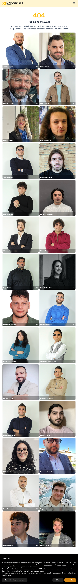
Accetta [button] (70, 580)
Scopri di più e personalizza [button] (14, 580)
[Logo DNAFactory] (12, 3)
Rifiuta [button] (58, 580)
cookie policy (48, 565)
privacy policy (61, 565)
